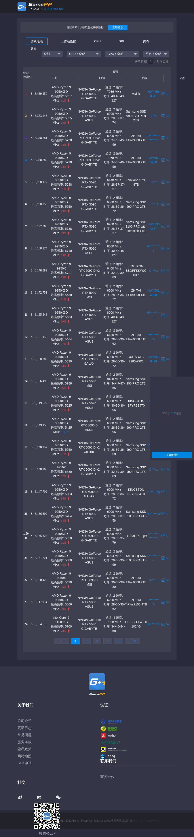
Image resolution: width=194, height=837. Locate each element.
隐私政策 (24, 749)
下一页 (133, 641)
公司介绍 (24, 721)
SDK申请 (24, 763)
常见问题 (24, 735)
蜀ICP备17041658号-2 (145, 820)
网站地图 (24, 756)
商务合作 (107, 777)
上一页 (61, 641)
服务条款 (24, 742)
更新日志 (24, 728)
